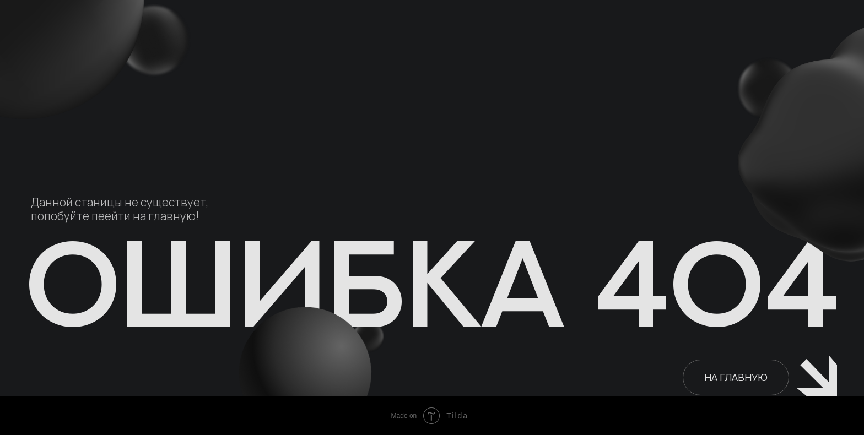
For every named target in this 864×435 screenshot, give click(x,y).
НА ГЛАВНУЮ (736, 377)
